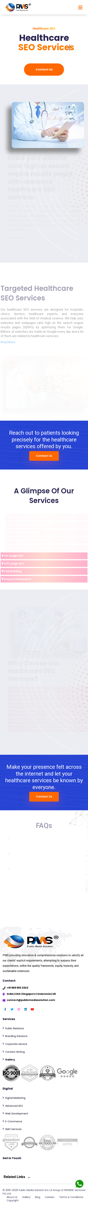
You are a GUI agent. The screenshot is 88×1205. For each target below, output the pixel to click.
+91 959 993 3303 (17, 988)
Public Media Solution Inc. (34, 1190)
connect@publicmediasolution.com (31, 1000)
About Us (12, 1197)
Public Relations (14, 1028)
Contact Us (44, 69)
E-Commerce (13, 1121)
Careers (49, 1197)
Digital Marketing (15, 1098)
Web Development (16, 1113)
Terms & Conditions (71, 1197)
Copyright (13, 1200)
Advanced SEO (14, 1106)
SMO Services (13, 1129)
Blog (37, 1197)
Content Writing (15, 1052)
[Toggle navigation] (79, 7)
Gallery (26, 1197)
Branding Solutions (16, 1036)
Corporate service (16, 1044)
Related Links (17, 1177)
